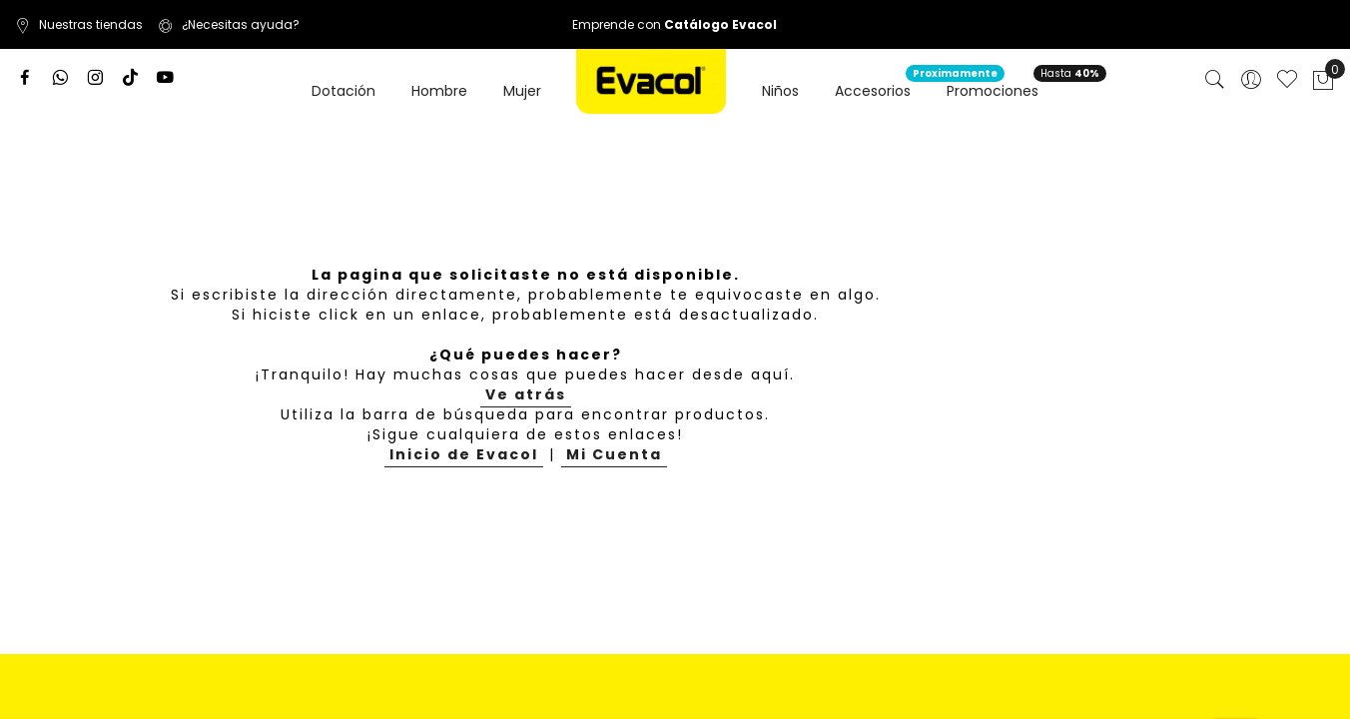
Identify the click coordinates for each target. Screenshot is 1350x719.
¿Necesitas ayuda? (229, 24)
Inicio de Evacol (463, 454)
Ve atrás (525, 394)
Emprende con (674, 24)
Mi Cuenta (614, 454)
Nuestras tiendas (79, 24)
